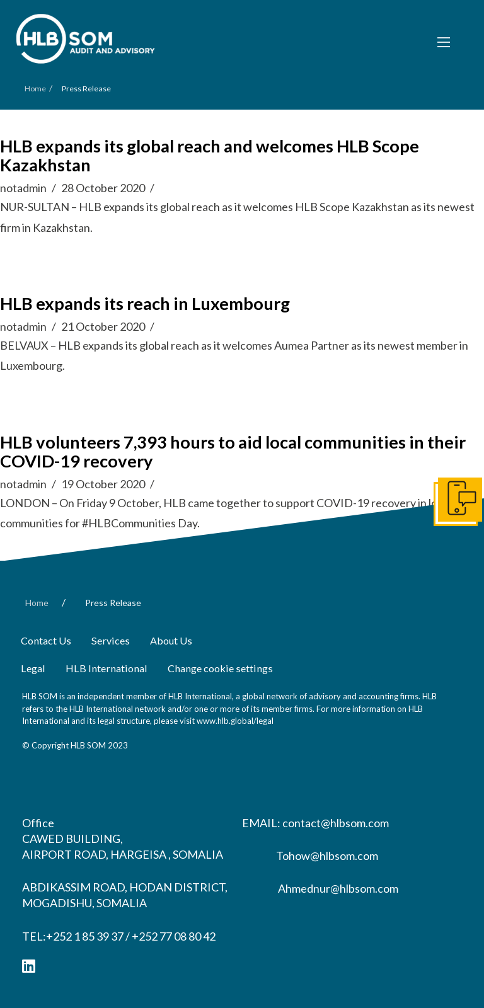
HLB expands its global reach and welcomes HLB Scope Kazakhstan (209, 155)
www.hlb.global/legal (235, 721)
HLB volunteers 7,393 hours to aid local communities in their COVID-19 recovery (233, 451)
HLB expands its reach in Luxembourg (145, 303)
